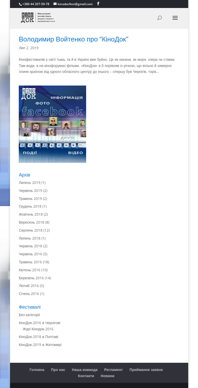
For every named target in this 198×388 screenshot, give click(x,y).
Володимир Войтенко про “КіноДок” (73, 39)
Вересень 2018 (31, 222)
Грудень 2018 (30, 206)
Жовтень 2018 (31, 214)
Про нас (58, 369)
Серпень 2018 (30, 230)
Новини (107, 375)
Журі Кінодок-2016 (38, 328)
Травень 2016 (30, 261)
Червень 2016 (30, 253)
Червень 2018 (30, 245)
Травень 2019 (30, 198)
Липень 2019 (29, 182)
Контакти (86, 375)
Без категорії (29, 314)
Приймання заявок (146, 369)
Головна (37, 369)
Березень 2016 (31, 277)
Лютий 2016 (29, 285)
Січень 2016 (29, 293)
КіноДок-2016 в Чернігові (39, 322)
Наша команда (85, 369)
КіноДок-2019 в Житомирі (40, 344)
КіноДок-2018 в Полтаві (38, 336)
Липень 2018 (29, 238)
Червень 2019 (30, 190)
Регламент (113, 369)
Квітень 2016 (29, 269)
